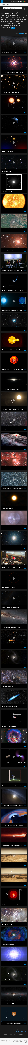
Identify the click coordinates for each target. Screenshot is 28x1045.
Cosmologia (22, 17)
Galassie (9, 21)
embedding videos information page (8, 844)
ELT (2, 19)
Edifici (19, 23)
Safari (5, 888)
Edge (5, 885)
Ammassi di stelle (5, 27)
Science (14, 1)
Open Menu (5, 4)
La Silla (3, 23)
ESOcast (6, 19)
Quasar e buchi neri (6, 25)
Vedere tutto (4, 15)
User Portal (19, 1)
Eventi (10, 19)
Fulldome (3, 21)
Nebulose (8, 23)
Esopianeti (16, 19)
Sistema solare (16, 25)
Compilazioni (15, 17)
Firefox (5, 886)
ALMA (22, 15)
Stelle (12, 27)
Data (26, 33)
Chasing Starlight (5, 17)
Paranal (14, 23)
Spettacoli (23, 19)
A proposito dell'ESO (14, 15)
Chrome (6, 884)
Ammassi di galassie (18, 21)
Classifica (21, 33)
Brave (5, 882)
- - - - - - (4, 565)
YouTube (3, 834)
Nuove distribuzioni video (7, 29)
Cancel (12, 924)
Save (5, 924)
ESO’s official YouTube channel (10, 836)
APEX (25, 15)
